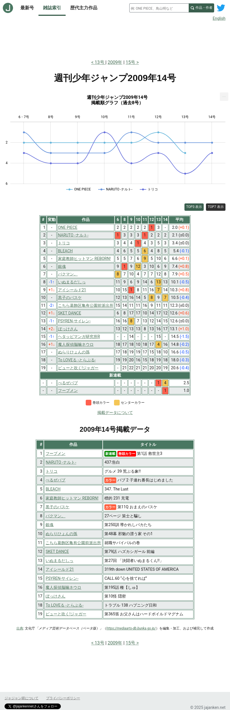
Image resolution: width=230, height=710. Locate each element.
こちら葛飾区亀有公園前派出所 (73, 542)
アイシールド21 (60, 569)
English (219, 18)
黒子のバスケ (57, 507)
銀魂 (49, 524)
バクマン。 (55, 516)
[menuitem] (224, 96)
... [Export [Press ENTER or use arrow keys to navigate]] (224, 95)
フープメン (55, 453)
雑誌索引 (52, 7)
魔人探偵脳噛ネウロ (63, 587)
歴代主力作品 (83, 7)
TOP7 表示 (216, 207)
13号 (100, 62)
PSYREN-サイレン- (62, 578)
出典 (19, 628)
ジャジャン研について (21, 698)
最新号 (27, 7)
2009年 (115, 62)
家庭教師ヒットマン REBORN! (72, 498)
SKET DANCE (57, 551)
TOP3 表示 (194, 207)
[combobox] (159, 7)
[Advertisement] (115, 39)
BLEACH (53, 489)
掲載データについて (115, 412)
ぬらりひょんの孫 (61, 533)
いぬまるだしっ (59, 560)
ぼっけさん (55, 596)
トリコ (51, 471)
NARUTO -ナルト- (61, 462)
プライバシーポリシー (63, 698)
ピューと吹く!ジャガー (66, 614)
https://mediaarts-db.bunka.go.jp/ (131, 628)
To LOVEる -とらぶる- (64, 605)
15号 (130, 62)
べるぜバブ (55, 480)
